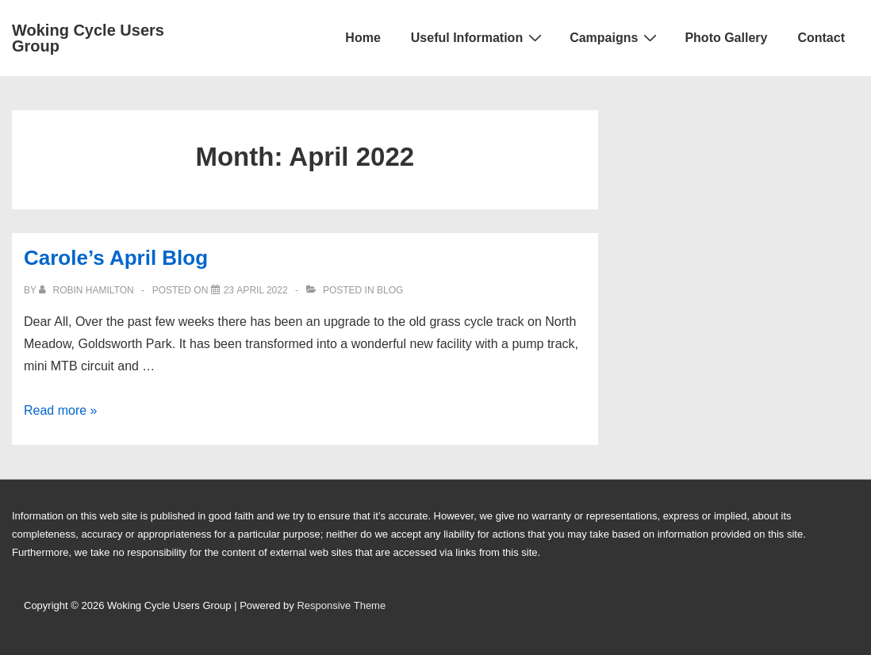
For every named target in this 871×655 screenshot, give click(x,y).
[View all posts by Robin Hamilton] (87, 290)
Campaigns (615, 37)
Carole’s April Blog (116, 258)
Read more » (61, 410)
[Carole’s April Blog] (256, 290)
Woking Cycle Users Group (88, 38)
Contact (821, 37)
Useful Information (478, 37)
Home (362, 37)
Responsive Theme (341, 605)
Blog (390, 290)
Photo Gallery (726, 37)
